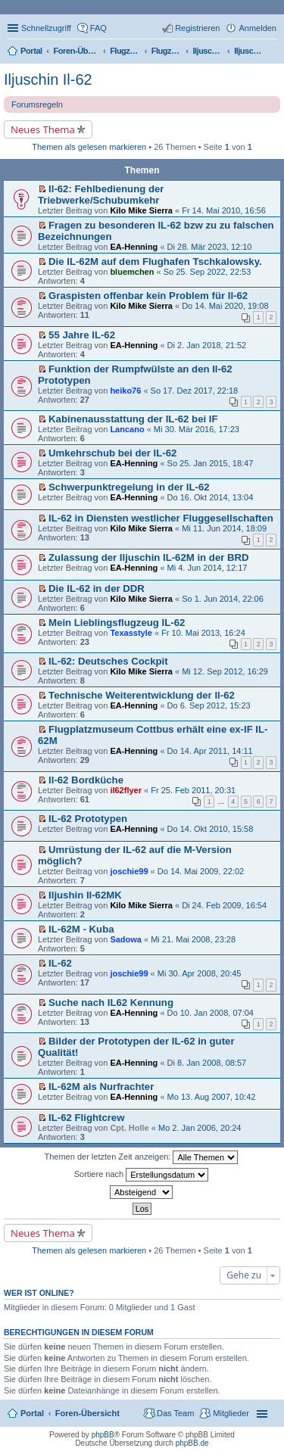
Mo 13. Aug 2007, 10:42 (211, 1096)
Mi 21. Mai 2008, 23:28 (193, 939)
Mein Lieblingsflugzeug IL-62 (116, 622)
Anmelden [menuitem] (257, 28)
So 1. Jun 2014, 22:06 (223, 598)
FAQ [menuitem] (98, 28)
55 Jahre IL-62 (81, 335)
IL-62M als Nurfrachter (101, 1086)
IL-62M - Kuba (81, 929)
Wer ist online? (39, 1292)
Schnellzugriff (46, 28)
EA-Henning (134, 246)
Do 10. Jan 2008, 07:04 (210, 1012)
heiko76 (125, 390)
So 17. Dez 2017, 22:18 (195, 390)
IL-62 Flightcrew (86, 1117)
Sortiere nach (141, 1175)
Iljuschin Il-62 (48, 79)
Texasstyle (130, 632)
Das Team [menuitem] (175, 1413)
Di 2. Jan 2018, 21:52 (207, 345)
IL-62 (60, 963)
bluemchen (132, 271)
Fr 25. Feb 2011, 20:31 (193, 790)
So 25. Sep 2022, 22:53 (207, 271)
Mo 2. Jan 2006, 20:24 (199, 1127)
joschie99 (129, 871)
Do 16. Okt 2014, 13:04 (210, 497)
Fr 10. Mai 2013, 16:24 (203, 632)
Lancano (127, 429)
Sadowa (126, 939)
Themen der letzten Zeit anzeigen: (142, 1157)
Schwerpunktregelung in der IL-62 (129, 487)
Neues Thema (43, 129)
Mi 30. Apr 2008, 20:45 (200, 973)
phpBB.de (192, 1443)
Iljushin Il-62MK (85, 895)
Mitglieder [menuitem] (231, 1413)
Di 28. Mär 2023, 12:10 (209, 246)
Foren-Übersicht (87, 1413)
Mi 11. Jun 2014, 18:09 (224, 528)
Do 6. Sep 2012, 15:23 (209, 705)
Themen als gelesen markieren (89, 146)
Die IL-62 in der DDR (96, 588)
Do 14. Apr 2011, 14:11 (210, 750)
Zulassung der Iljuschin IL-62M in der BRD (148, 557)
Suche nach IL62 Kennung (110, 1002)
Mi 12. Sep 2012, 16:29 (225, 671)
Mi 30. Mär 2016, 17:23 (196, 429)
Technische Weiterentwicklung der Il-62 (141, 695)
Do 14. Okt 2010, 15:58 (210, 828)
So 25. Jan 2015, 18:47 (210, 463)
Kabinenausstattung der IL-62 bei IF (133, 419)
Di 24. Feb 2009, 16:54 (224, 905)
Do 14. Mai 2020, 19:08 (225, 305)
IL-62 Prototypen (87, 818)
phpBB (103, 1435)
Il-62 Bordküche (85, 780)
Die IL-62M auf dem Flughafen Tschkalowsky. (155, 261)
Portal (31, 50)
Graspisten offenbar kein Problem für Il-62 (148, 295)
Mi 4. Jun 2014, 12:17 (207, 567)
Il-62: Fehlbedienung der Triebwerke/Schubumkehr (101, 194)
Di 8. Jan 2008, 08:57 (207, 1062)
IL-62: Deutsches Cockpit (108, 661)
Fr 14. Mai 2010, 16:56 (224, 210)
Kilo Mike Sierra (141, 210)
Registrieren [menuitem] (197, 28)
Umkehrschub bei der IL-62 (112, 453)
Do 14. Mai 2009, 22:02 (201, 871)
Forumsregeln (37, 104)
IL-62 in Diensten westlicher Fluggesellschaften (160, 518)
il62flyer (126, 790)
